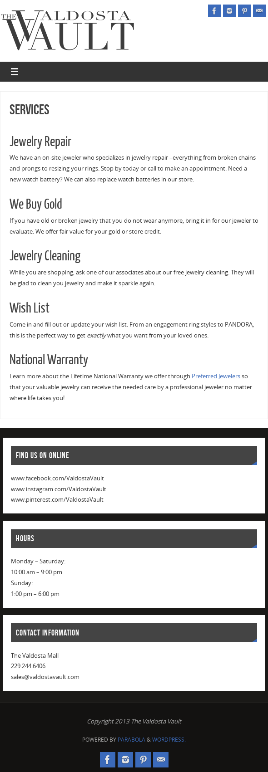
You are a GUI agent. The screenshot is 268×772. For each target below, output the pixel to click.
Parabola (131, 739)
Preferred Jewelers (216, 376)
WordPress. (169, 739)
